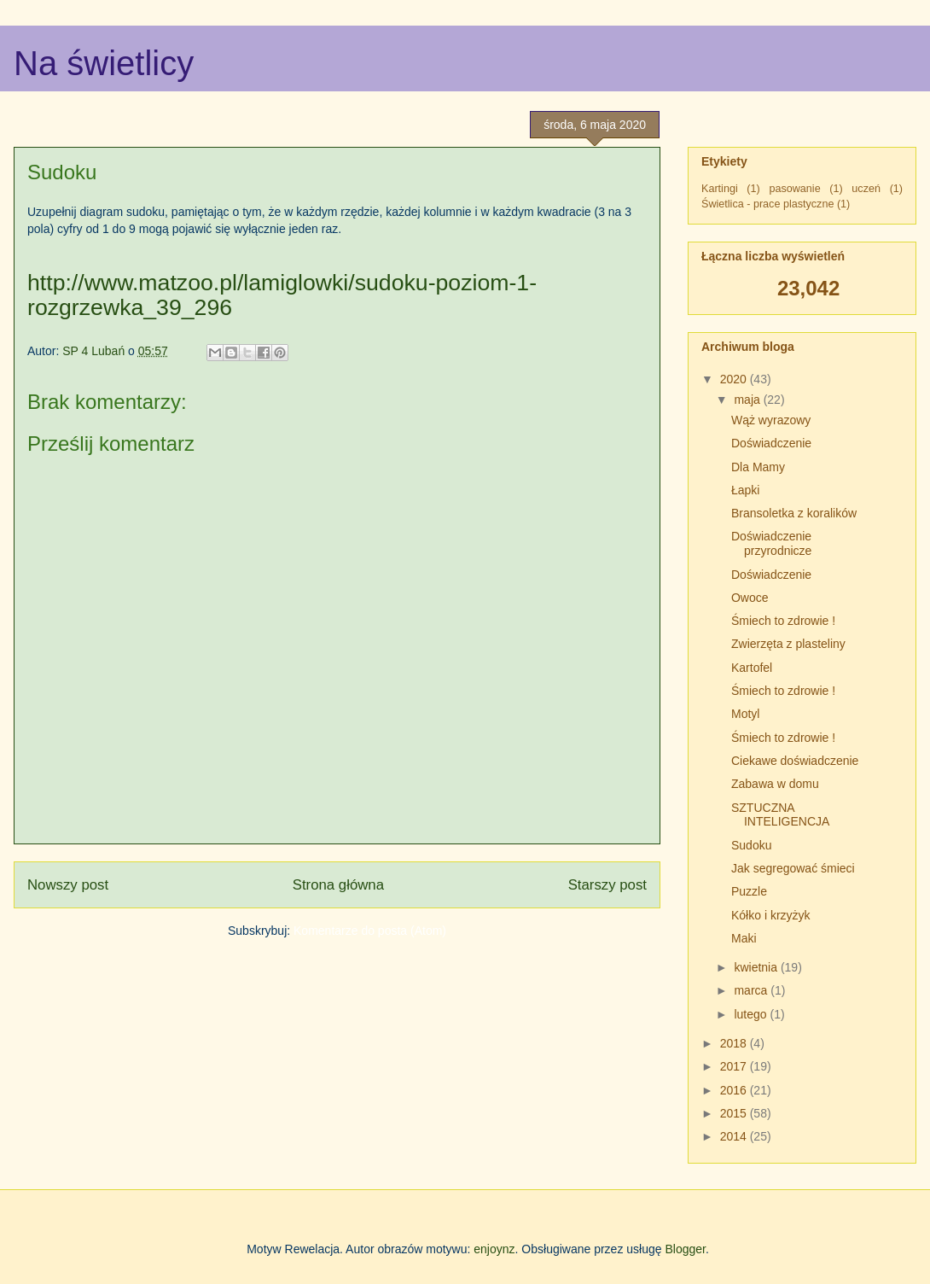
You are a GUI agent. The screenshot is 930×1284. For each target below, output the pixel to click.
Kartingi (719, 189)
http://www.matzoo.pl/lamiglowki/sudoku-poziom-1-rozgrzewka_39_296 (282, 295)
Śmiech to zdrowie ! (783, 620)
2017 (735, 1066)
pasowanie (794, 189)
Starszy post (607, 885)
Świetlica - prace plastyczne (767, 204)
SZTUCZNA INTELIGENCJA (780, 815)
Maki (744, 938)
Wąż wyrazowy (771, 420)
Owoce (750, 597)
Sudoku (751, 845)
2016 (735, 1090)
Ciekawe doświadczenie (794, 760)
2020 (735, 379)
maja (748, 399)
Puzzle (749, 891)
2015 (735, 1113)
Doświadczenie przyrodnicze (771, 543)
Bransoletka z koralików (794, 513)
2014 (735, 1136)
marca (752, 990)
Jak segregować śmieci (793, 868)
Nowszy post (67, 885)
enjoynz (494, 1249)
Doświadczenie (771, 443)
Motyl (745, 714)
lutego (752, 1014)
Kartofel (751, 667)
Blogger (685, 1249)
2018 (735, 1043)
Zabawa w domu (775, 784)
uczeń (866, 189)
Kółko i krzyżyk (771, 915)
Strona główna (338, 885)
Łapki (745, 490)
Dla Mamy (758, 467)
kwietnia (757, 967)
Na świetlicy (104, 63)
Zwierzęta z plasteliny (788, 644)
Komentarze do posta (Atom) (370, 930)
